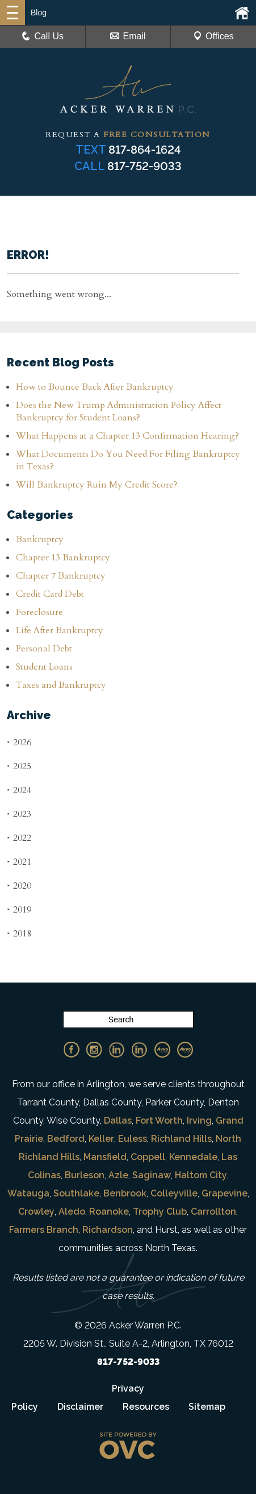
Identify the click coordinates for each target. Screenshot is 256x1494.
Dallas (118, 1120)
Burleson (84, 1175)
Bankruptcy (40, 539)
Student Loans (44, 667)
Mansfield (105, 1157)
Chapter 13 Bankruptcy (63, 557)
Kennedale (193, 1157)
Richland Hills (181, 1138)
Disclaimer (80, 1406)
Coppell (148, 1157)
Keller (101, 1138)
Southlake (76, 1193)
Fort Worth (159, 1120)
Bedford (66, 1138)
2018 (19, 933)
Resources (146, 1406)
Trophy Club (160, 1211)
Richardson (107, 1229)
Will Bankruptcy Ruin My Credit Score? (98, 484)
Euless (132, 1138)
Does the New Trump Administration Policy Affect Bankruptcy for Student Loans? (118, 411)
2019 (19, 909)
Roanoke (109, 1211)
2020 (19, 885)
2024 (19, 790)
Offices (213, 36)
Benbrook (124, 1193)
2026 (19, 742)
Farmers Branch (43, 1229)
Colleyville (174, 1193)
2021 (19, 861)
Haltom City (201, 1175)
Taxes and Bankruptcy (61, 685)
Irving (199, 1120)
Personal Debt (44, 648)
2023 (19, 814)
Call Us (43, 36)
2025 (19, 766)
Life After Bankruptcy (59, 630)
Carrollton (213, 1211)
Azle (118, 1175)
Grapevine (224, 1193)
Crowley (36, 1211)
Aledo (71, 1211)
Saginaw (151, 1175)
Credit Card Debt (50, 594)
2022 (19, 838)
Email (127, 36)
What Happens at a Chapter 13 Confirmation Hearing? (127, 436)
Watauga (28, 1193)
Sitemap (206, 1406)
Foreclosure (39, 612)
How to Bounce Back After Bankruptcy (95, 387)
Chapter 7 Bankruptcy (61, 575)
